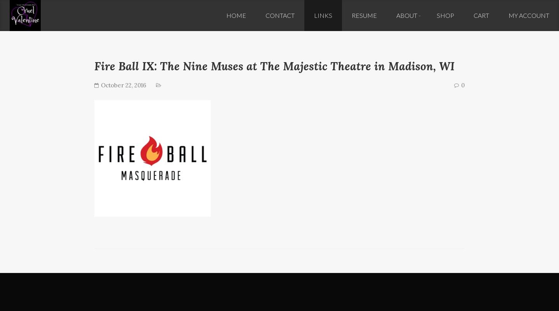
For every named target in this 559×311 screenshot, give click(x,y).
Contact (280, 15)
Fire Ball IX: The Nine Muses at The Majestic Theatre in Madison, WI (274, 66)
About (406, 15)
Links (323, 15)
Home (236, 15)
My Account (529, 15)
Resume (364, 15)
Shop (445, 15)
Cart (481, 15)
